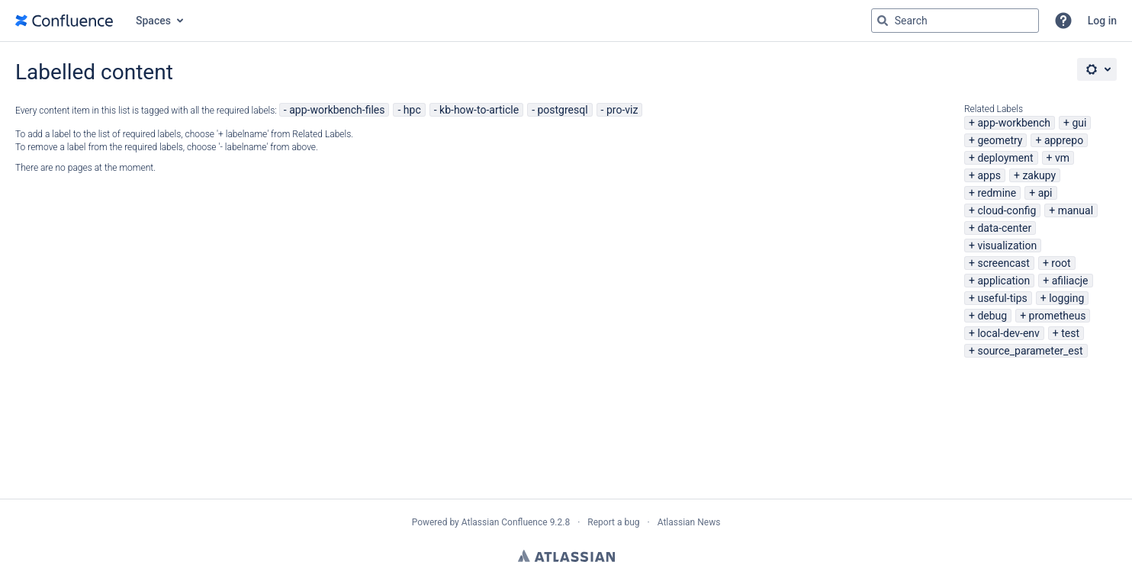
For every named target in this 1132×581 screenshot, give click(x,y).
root (1060, 263)
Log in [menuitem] (1102, 20)
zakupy (1039, 175)
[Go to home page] (64, 20)
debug (992, 316)
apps (989, 175)
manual (1075, 210)
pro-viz (622, 110)
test (1070, 333)
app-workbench (1013, 123)
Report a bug (613, 522)
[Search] (882, 20)
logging (1066, 298)
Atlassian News (689, 522)
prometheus (1057, 316)
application (1003, 280)
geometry (999, 140)
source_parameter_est (1029, 351)
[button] (1063, 20)
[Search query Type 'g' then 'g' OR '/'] (955, 20)
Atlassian (566, 556)
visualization (1007, 245)
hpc (412, 110)
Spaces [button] (153, 20)
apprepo (1063, 140)
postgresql (562, 110)
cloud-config (1006, 210)
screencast (1003, 263)
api (1045, 193)
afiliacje (1070, 280)
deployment (1005, 158)
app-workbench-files (336, 110)
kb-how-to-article (479, 110)
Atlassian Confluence (504, 522)
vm (1062, 158)
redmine (996, 193)
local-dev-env (1008, 333)
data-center (1004, 228)
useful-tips (1002, 298)
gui (1079, 123)
